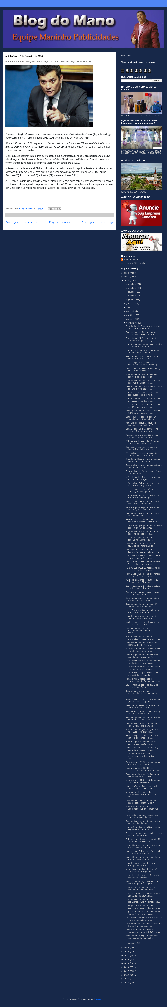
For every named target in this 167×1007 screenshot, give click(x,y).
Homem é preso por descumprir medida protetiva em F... (142, 656)
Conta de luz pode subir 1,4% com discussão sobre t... (142, 394)
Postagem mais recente (22, 222)
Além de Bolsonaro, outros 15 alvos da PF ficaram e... (142, 581)
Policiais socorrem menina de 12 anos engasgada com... (144, 919)
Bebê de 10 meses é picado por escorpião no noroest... (142, 706)
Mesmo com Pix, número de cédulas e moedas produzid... (143, 521)
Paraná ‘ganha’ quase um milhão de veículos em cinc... (143, 719)
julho (129, 304)
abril (129, 315)
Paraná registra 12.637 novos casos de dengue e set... (142, 436)
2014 (127, 983)
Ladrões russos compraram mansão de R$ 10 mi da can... (144, 345)
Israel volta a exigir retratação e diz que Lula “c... (141, 693)
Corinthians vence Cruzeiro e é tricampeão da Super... (143, 822)
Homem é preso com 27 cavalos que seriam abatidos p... (142, 743)
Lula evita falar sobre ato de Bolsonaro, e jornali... (142, 484)
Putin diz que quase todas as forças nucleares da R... (142, 539)
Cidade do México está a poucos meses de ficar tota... (143, 460)
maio (129, 311)
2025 (127, 277)
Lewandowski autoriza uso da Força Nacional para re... (141, 725)
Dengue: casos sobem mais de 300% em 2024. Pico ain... (141, 644)
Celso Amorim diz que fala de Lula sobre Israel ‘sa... (142, 686)
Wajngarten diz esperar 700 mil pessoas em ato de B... (143, 533)
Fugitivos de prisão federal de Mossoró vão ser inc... (143, 913)
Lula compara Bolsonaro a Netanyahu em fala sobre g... (143, 363)
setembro (131, 296)
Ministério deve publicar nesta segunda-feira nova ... (143, 828)
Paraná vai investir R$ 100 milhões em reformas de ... (142, 545)
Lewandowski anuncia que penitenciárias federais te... (143, 901)
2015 (127, 979)
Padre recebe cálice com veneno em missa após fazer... (143, 400)
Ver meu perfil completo (134, 263)
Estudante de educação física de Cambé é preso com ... (144, 925)
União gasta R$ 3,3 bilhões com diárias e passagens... (143, 781)
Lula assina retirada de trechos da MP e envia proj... (144, 406)
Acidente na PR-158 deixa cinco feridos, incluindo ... (143, 763)
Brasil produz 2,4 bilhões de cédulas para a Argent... (142, 883)
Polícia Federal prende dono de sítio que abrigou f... (143, 478)
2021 (127, 956)
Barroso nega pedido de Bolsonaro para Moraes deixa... (139, 630)
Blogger (98, 999)
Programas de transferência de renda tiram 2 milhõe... (142, 775)
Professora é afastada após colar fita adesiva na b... (142, 333)
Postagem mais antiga (97, 222)
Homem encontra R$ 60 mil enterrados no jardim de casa (143, 769)
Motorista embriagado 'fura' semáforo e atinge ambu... (141, 870)
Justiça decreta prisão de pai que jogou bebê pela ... (142, 490)
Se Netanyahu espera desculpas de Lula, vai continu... (142, 508)
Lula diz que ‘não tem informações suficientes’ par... (141, 756)
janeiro (131, 943)
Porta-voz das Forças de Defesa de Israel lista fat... (143, 575)
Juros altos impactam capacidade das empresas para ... (144, 466)
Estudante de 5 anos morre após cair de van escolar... (143, 327)
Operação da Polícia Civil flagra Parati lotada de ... (142, 551)
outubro (131, 292)
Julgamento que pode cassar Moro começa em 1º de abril (144, 527)
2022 (127, 952)
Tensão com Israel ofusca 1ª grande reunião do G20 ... (141, 605)
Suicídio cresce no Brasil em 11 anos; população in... (144, 557)
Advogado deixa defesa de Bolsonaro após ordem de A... (143, 907)
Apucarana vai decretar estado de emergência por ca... (142, 593)
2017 (127, 971)
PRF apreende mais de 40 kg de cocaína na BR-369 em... (142, 442)
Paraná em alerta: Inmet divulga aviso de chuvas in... (144, 712)
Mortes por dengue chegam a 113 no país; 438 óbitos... (143, 731)
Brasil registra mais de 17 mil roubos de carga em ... (143, 737)
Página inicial (60, 222)
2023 (127, 948)
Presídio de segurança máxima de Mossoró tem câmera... (144, 858)
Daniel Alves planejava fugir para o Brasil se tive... (142, 787)
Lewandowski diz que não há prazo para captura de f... (142, 802)
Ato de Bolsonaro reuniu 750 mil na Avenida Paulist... (144, 514)
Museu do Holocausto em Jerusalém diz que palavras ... (142, 809)
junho (129, 307)
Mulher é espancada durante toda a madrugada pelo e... (144, 650)
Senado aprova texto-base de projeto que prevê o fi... (141, 617)
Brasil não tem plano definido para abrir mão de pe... (142, 502)
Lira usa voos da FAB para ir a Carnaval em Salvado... (143, 895)
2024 (127, 281)
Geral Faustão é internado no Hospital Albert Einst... (142, 430)
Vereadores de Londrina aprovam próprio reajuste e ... (143, 382)
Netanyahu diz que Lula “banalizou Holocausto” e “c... (141, 794)
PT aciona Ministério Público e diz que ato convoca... (143, 668)
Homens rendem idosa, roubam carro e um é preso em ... (141, 376)
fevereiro (132, 323)
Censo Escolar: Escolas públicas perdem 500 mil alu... (144, 587)
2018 (127, 967)
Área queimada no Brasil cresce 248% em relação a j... (143, 412)
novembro (131, 288)
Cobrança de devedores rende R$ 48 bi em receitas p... (143, 840)
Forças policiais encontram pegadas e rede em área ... (142, 889)
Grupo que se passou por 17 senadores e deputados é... (142, 418)
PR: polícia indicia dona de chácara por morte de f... (141, 454)
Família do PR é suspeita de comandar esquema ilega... (141, 339)
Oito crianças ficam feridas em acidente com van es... (143, 662)
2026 (127, 273)
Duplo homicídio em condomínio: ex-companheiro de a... (143, 351)
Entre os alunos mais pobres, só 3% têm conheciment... (144, 834)
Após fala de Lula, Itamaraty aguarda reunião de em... (142, 749)
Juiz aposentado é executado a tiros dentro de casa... (142, 599)
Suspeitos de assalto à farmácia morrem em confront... (144, 876)
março (129, 319)
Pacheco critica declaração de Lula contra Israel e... (142, 623)
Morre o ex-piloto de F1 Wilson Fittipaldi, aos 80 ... (143, 563)
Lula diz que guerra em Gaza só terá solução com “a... (143, 846)
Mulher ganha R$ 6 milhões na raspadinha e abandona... (142, 674)
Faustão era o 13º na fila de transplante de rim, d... (142, 357)
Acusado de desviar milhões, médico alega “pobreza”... (141, 424)
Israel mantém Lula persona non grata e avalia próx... (143, 700)
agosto (130, 300)
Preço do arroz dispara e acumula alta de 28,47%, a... (143, 931)
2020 (127, 959)
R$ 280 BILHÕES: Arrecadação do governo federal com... (143, 569)
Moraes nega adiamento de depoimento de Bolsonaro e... (143, 680)
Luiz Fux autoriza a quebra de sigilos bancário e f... (142, 611)
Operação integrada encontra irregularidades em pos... (141, 448)
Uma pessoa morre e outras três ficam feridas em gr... (143, 496)
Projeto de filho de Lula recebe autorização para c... (144, 852)
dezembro (131, 284)
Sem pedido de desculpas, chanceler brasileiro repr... (143, 638)
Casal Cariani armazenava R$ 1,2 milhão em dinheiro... (144, 370)
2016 (127, 975)
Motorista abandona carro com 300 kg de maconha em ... (142, 816)
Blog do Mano (131, 259)
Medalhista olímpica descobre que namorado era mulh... (142, 937)
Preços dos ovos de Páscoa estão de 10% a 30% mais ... (144, 388)
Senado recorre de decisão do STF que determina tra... (142, 864)
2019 (127, 963)
